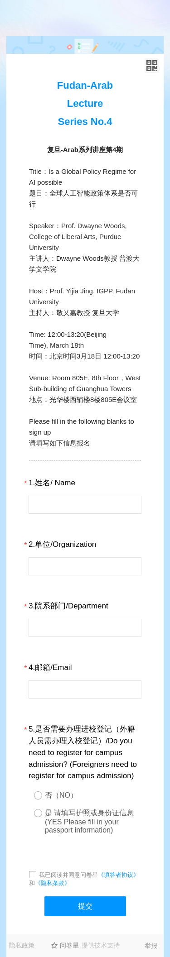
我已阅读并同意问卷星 (68, 874)
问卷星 (69, 945)
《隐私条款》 (52, 883)
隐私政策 (21, 945)
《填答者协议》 (118, 874)
